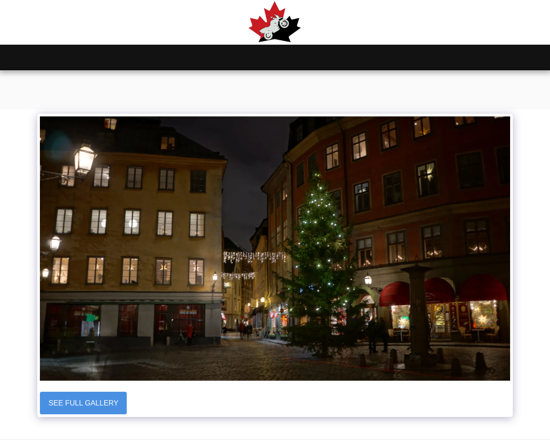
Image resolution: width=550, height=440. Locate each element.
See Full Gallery (84, 403)
